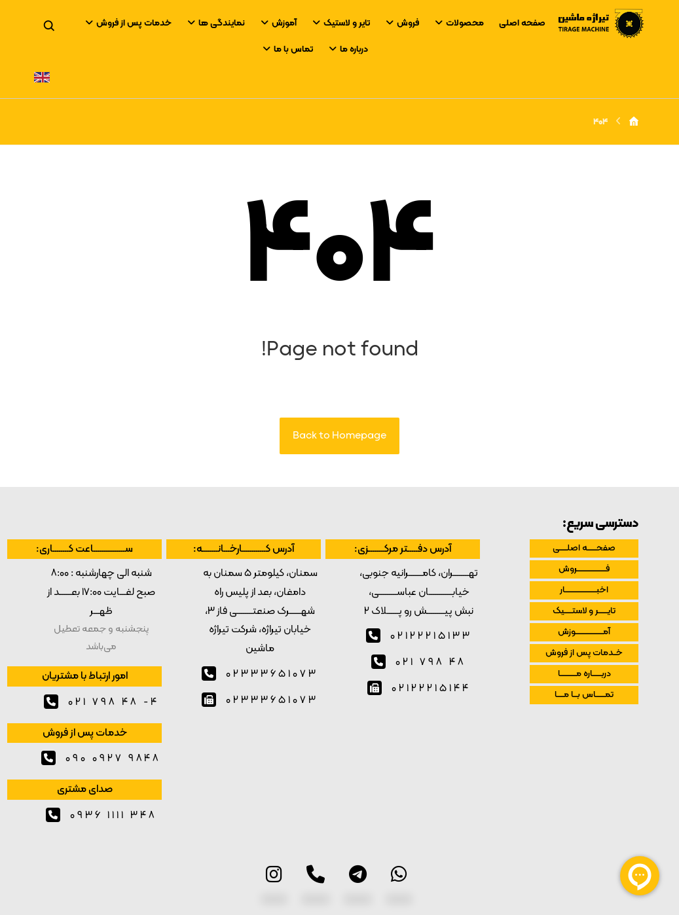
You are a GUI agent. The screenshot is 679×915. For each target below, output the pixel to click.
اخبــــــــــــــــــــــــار (584, 590)
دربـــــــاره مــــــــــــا (584, 674)
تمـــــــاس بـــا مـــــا (584, 695)
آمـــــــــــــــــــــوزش (584, 632)
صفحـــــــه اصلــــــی (584, 548)
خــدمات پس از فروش (584, 653)
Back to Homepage (339, 436)
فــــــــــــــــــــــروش (584, 569)
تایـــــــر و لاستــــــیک (584, 611)
